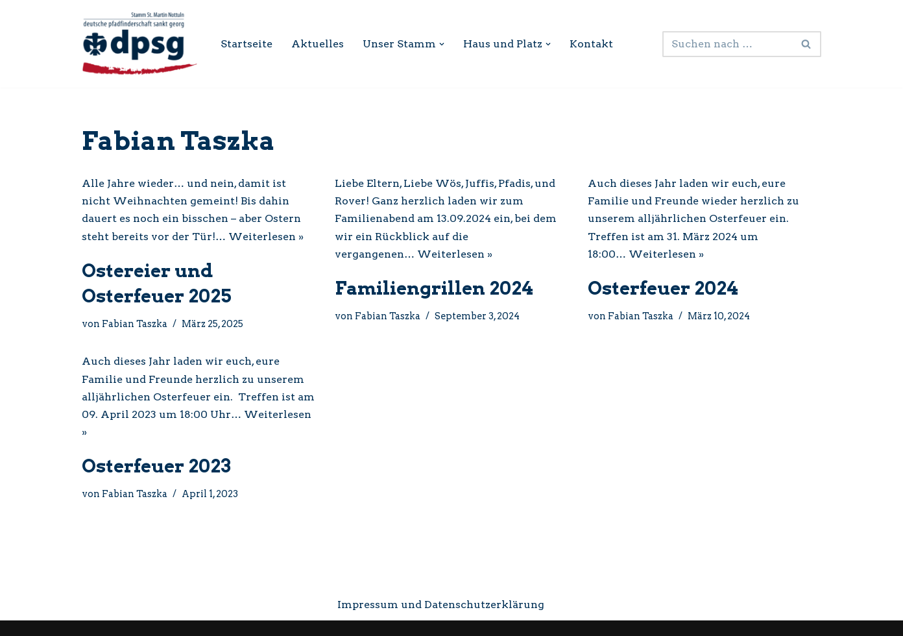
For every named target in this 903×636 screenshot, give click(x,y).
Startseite (246, 44)
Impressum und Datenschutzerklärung (440, 604)
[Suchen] (727, 44)
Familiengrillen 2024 (434, 288)
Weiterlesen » (266, 236)
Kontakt (591, 44)
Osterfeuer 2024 (663, 288)
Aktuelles (317, 44)
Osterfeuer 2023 (156, 466)
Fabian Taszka (134, 324)
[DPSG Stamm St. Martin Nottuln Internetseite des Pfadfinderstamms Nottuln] (140, 44)
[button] (441, 44)
